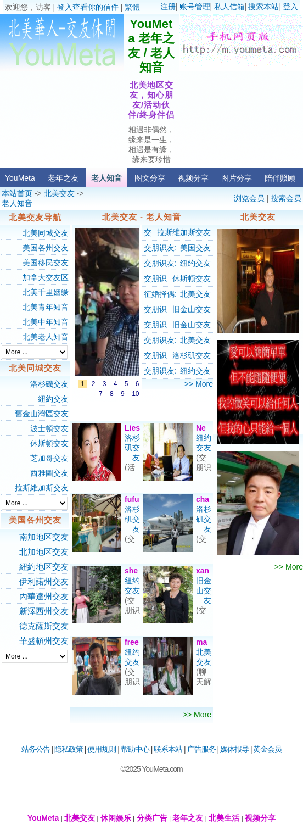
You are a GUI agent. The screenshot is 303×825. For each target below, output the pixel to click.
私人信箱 (229, 6)
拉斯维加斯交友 (184, 232)
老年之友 (63, 178)
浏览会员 (249, 198)
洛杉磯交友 (49, 384)
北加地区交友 (44, 551)
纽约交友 (195, 263)
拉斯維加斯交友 (42, 487)
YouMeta (20, 178)
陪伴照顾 (280, 178)
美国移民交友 (46, 262)
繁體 (132, 7)
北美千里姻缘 (46, 292)
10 (135, 394)
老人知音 (106, 178)
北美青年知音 (46, 307)
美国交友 (195, 247)
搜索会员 (286, 198)
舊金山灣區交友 (42, 413)
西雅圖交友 (49, 473)
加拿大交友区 (46, 277)
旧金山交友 (191, 309)
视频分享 (193, 178)
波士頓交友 (49, 428)
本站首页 (17, 193)
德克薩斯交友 (44, 626)
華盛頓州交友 (44, 640)
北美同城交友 (46, 232)
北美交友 (59, 193)
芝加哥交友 (49, 458)
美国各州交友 (46, 247)
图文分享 (149, 178)
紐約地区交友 (44, 566)
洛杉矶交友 (191, 355)
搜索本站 (263, 6)
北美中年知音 (46, 321)
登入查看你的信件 (88, 7)
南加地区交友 (44, 537)
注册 (168, 6)
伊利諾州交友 (44, 581)
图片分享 (236, 178)
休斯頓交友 (49, 443)
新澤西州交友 (44, 611)
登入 (290, 6)
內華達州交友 (44, 596)
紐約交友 (53, 398)
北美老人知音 (46, 336)
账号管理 (194, 6)
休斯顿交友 (191, 278)
